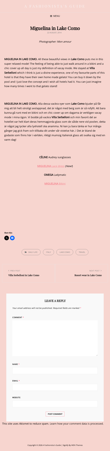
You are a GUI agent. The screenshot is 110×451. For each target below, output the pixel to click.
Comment (18, 317)
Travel (82, 252)
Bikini (55, 183)
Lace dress (50, 166)
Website (16, 397)
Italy (48, 252)
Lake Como (65, 252)
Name (16, 364)
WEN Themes (77, 445)
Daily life (32, 252)
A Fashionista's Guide (55, 6)
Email (16, 381)
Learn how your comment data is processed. (77, 423)
